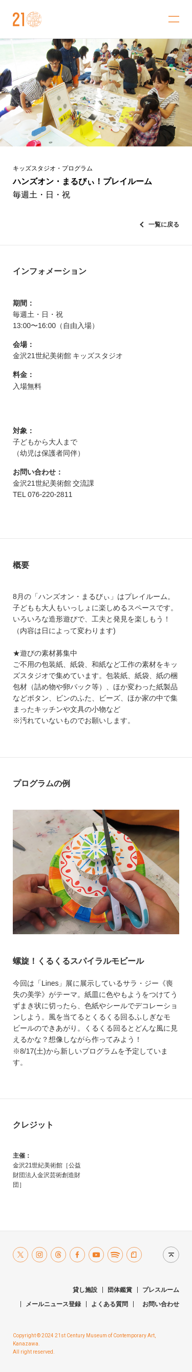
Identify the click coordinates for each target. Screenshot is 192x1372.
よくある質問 (109, 1304)
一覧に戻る (163, 224)
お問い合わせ (160, 1304)
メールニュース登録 (53, 1304)
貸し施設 (85, 1289)
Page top (168, 1254)
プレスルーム (160, 1289)
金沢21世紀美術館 (27, 19)
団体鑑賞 (120, 1289)
